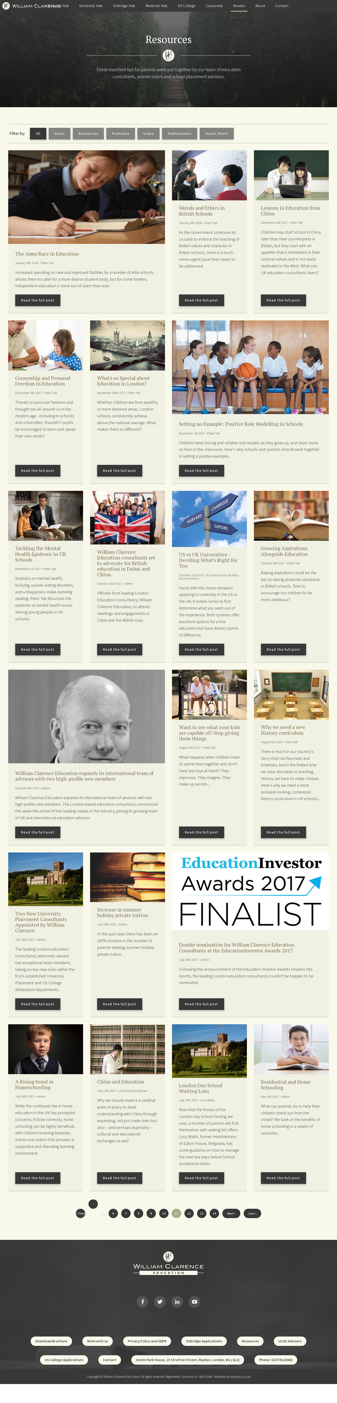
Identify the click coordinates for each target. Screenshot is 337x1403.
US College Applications (64, 1379)
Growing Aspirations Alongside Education (288, 560)
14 (213, 1229)
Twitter (160, 1319)
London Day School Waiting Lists (204, 1104)
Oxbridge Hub (154, 6)
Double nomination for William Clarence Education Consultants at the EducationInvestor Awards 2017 (245, 960)
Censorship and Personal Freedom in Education (42, 385)
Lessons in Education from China (288, 211)
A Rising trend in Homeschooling (36, 1100)
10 (162, 1229)
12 (188, 1229)
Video (148, 133)
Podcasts (120, 133)
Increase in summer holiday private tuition (126, 925)
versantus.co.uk (240, 1396)
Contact (312, 6)
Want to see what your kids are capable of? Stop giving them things (207, 747)
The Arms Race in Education (51, 254)
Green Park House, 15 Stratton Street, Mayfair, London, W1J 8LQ (187, 1379)
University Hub (121, 6)
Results (269, 6)
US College (217, 6)
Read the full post (38, 301)
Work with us (97, 1360)
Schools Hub (89, 6)
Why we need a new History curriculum (286, 741)
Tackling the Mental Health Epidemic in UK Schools (44, 563)
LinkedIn (177, 1319)
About (290, 6)
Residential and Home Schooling (289, 1100)
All (38, 133)
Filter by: (17, 133)
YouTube (194, 1319)
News (60, 133)
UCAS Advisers (290, 1360)
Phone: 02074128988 (276, 1379)
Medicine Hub (187, 6)
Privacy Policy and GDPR (147, 1360)
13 (200, 1229)
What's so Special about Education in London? (121, 385)
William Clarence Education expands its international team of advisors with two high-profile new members (84, 787)
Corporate (244, 6)
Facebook (142, 1319)
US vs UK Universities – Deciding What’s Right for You (208, 569)
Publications (179, 133)
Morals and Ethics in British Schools (205, 211)
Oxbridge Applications (204, 1360)
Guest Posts (216, 133)
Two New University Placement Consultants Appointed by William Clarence (45, 935)
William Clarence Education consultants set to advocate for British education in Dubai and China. (126, 573)
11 (175, 1230)
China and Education (124, 1097)
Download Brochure (51, 1360)
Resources (88, 133)
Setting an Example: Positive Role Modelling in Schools (240, 428)
